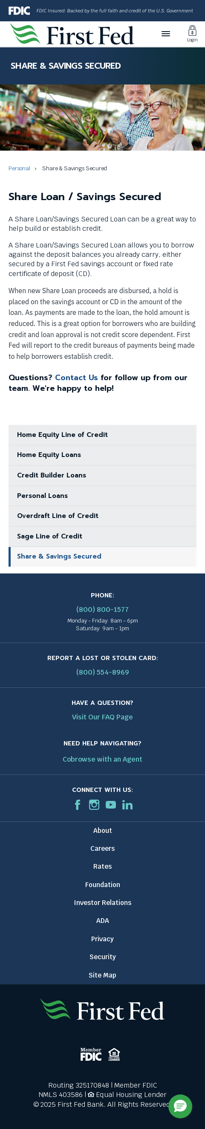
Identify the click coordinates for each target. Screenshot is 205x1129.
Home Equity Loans (49, 455)
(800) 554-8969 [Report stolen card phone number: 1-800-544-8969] (102, 672)
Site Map (102, 975)
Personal (19, 168)
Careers (102, 848)
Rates (102, 866)
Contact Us (76, 378)
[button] (180, 1106)
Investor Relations (102, 903)
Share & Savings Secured (59, 556)
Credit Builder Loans (51, 475)
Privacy (102, 939)
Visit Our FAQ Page (102, 717)
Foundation (102, 885)
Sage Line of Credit (49, 536)
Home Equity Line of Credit (62, 434)
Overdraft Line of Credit (57, 516)
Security (103, 957)
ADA (102, 921)
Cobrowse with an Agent (102, 759)
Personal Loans (42, 495)
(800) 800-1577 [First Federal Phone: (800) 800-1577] (102, 609)
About (102, 830)
